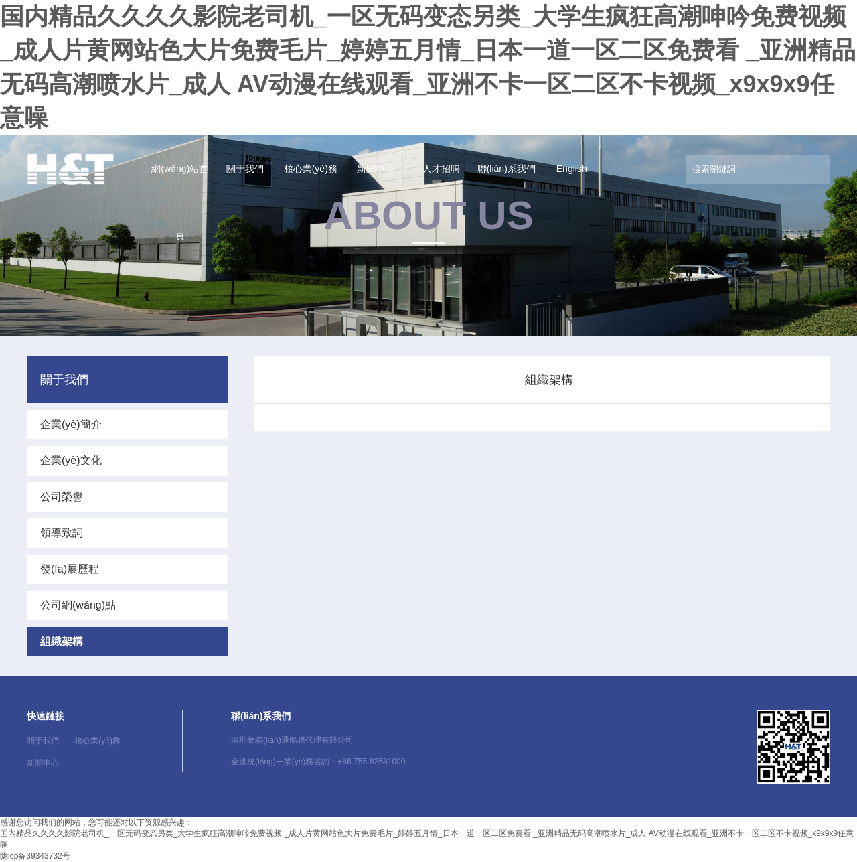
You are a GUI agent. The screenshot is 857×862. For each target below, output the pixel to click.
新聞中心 (375, 168)
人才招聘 (441, 168)
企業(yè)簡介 (71, 424)
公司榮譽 (61, 496)
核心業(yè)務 (310, 168)
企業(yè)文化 (71, 460)
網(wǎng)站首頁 (179, 202)
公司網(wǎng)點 (78, 605)
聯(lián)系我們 (506, 168)
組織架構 (61, 641)
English (571, 168)
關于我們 (245, 168)
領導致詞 (61, 532)
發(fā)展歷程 (69, 569)
